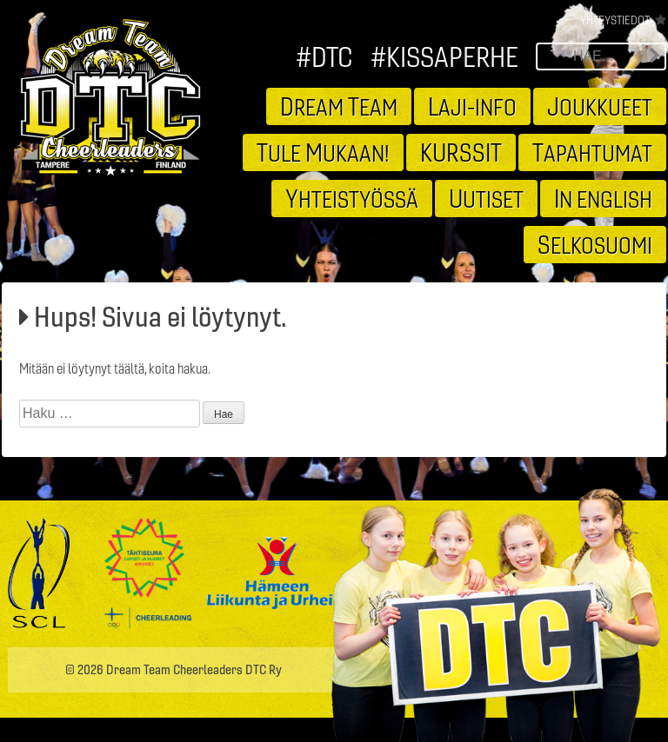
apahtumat (592, 152)
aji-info (472, 106)
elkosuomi (595, 244)
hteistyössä (351, 198)
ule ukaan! (323, 152)
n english (603, 198)
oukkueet (599, 106)
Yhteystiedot (615, 20)
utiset (486, 198)
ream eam (338, 106)
